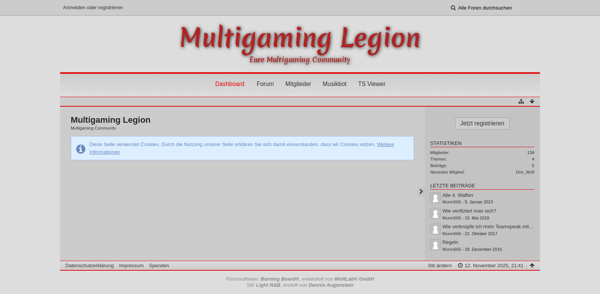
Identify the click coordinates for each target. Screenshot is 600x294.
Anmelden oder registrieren (93, 7)
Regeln (450, 242)
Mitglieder (298, 84)
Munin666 (451, 202)
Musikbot (334, 84)
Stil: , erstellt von (300, 285)
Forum (265, 84)
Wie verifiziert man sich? (469, 211)
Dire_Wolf (525, 172)
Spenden (159, 265)
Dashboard (229, 84)
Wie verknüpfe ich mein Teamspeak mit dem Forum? (500, 226)
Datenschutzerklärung (89, 265)
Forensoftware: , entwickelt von (300, 279)
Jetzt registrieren (482, 123)
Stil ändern (440, 265)
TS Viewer (372, 84)
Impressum (131, 265)
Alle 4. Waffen (457, 195)
